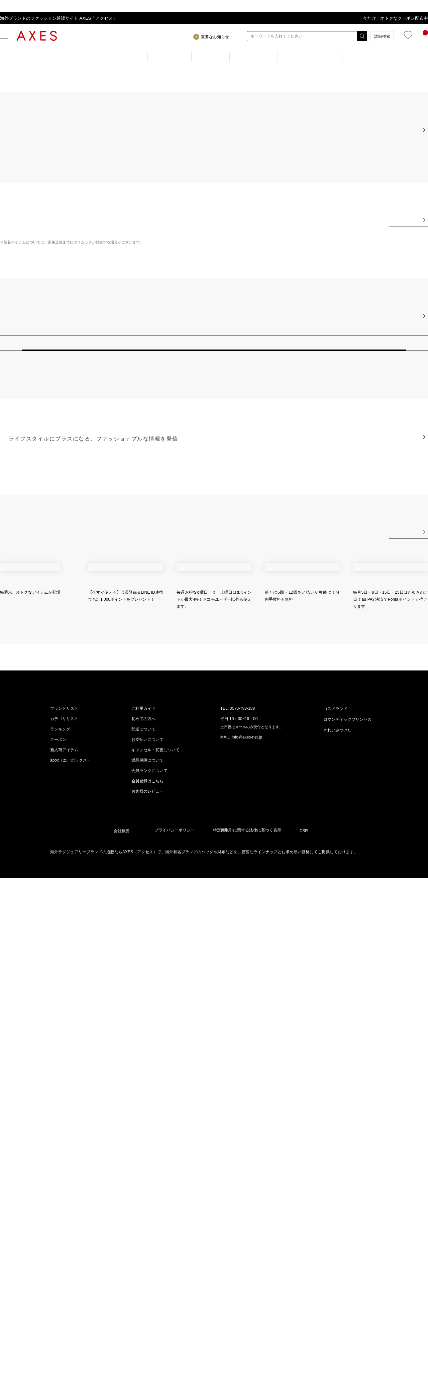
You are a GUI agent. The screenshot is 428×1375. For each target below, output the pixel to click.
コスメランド (335, 1203)
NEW (293, 56)
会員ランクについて (149, 1265)
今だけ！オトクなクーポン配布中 (395, 18)
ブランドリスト (64, 1202)
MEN (133, 56)
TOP (62, 56)
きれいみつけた (337, 1224)
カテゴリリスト (64, 1213)
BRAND (210, 56)
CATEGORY (253, 56)
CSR (304, 1327)
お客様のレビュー (147, 1285)
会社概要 (122, 1327)
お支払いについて (147, 1234)
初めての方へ (143, 1213)
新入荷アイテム (64, 1244)
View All (406, 289)
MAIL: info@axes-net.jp (241, 1231)
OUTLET (361, 56)
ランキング (60, 1223)
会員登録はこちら (147, 1275)
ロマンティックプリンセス (347, 1213)
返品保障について (147, 1254)
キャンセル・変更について (155, 1244)
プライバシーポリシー (174, 1327)
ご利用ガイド (143, 1202)
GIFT (324, 56)
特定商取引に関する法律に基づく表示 (247, 1327)
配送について (143, 1223)
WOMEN (98, 56)
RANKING (170, 56)
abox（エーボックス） (70, 1254)
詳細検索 (382, 36)
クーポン (58, 1234)
